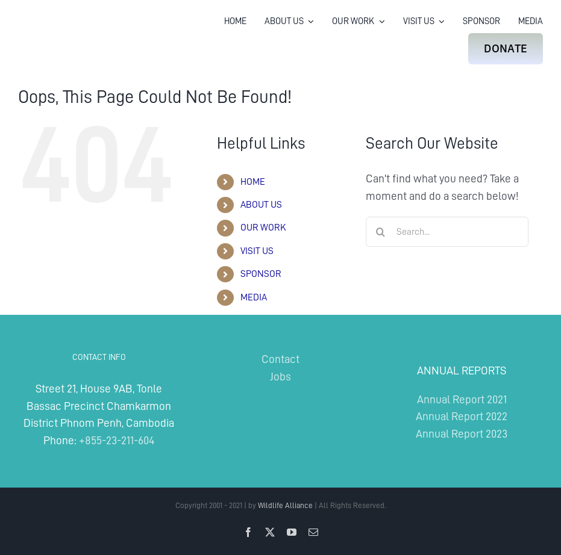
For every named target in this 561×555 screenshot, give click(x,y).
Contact (280, 359)
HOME (252, 182)
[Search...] (447, 232)
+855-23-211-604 (116, 440)
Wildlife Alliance (285, 505)
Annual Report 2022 (461, 416)
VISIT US (257, 251)
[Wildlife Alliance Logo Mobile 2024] (55, 27)
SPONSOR (260, 274)
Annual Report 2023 (461, 433)
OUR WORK (263, 227)
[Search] (381, 232)
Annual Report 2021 (462, 399)
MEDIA (253, 297)
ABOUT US (261, 204)
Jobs (280, 376)
